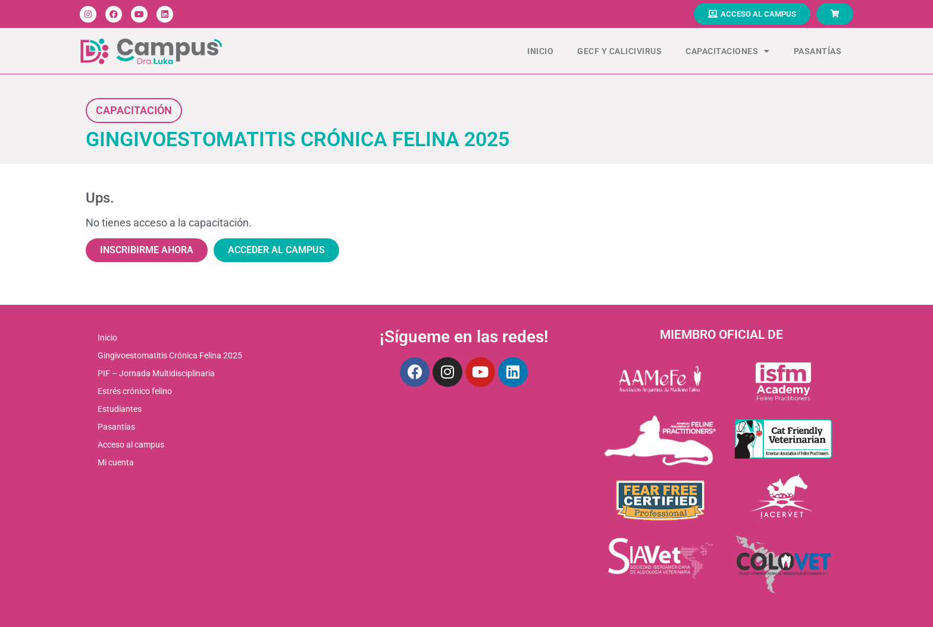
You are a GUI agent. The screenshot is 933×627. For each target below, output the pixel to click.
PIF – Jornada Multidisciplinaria (156, 373)
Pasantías (818, 51)
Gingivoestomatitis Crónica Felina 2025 (170, 355)
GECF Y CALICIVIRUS (619, 51)
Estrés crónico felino (135, 391)
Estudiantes (120, 409)
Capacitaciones (727, 51)
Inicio (540, 51)
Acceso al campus (131, 444)
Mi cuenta (116, 462)
